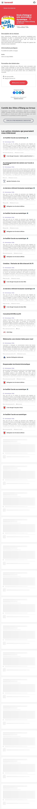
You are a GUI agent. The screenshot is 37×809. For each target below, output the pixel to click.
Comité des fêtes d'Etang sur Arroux (26, 22)
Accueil (18, 26)
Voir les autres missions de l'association (18, 120)
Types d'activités (24, 26)
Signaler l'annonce (18, 98)
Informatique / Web (23, 27)
